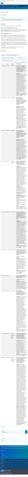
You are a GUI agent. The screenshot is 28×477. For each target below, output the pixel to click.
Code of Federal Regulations (6, 29)
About (1, 8)
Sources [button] (3, 435)
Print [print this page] (23, 435)
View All (2, 450)
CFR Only (9, 57)
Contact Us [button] (3, 459)
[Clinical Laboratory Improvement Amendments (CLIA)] (14, 446)
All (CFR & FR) (4, 57)
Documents (4, 8)
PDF (21, 95)
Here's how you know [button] (3, 1)
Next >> (25, 62)
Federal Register (5, 35)
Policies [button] (2, 463)
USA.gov (5, 475)
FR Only (13, 57)
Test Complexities (8, 8)
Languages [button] (3, 465)
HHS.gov (2, 475)
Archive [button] (2, 467)
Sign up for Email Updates (5, 457)
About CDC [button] (3, 461)
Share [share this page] (26, 435)
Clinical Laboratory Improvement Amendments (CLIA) (10, 5)
